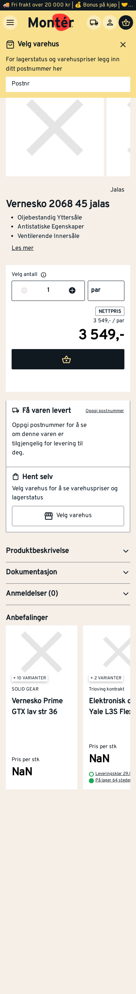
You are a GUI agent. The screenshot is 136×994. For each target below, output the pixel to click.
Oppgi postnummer (105, 411)
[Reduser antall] (24, 290)
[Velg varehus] (94, 22)
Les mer (23, 248)
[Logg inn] (110, 22)
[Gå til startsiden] (51, 22)
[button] (68, 551)
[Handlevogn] (126, 22)
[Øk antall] (72, 290)
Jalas (117, 189)
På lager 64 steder (113, 780)
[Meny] (10, 22)
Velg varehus (67, 516)
